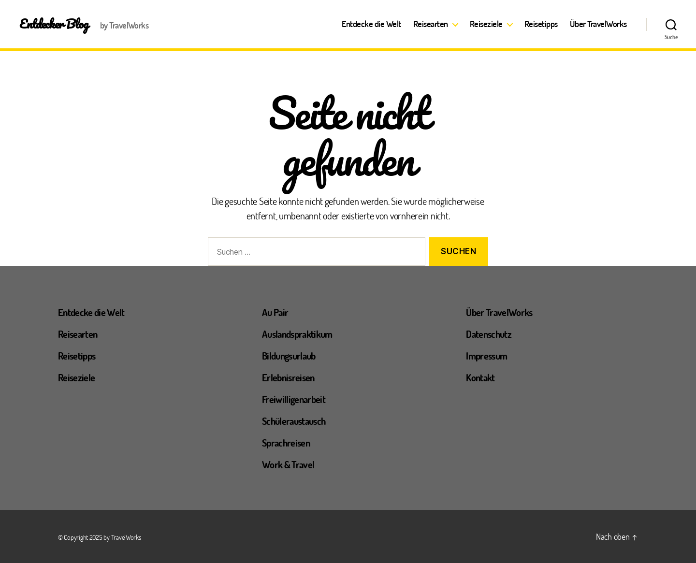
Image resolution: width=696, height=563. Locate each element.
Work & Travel (288, 464)
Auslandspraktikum (297, 334)
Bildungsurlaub (289, 355)
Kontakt (480, 377)
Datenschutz (488, 334)
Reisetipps (541, 24)
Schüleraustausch (293, 421)
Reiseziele (486, 24)
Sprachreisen (286, 442)
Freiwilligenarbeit (293, 399)
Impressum (486, 355)
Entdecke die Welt (371, 24)
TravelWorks (126, 537)
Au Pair (275, 312)
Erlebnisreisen (288, 377)
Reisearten (430, 24)
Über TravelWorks (598, 24)
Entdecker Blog (53, 23)
